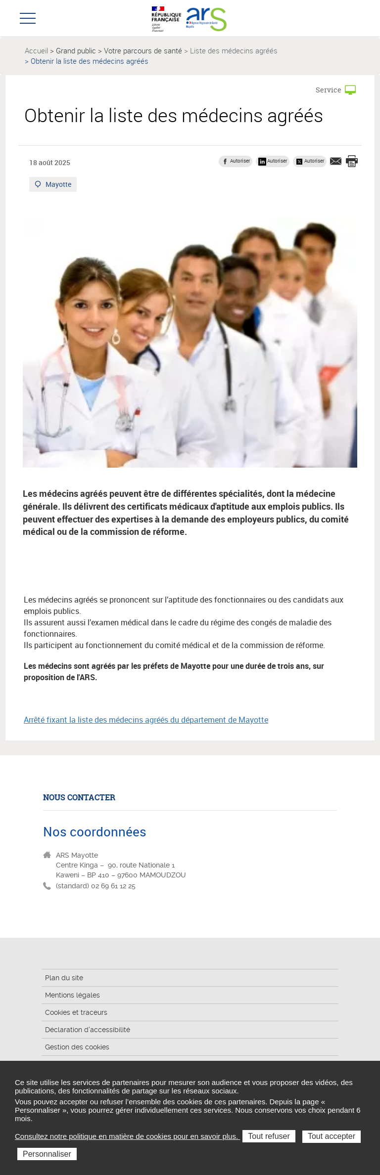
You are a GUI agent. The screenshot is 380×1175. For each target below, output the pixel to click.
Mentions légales (72, 995)
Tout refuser (268, 1136)
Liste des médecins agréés (234, 50)
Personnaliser (47, 1154)
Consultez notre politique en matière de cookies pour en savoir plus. (127, 1136)
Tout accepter (331, 1136)
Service (328, 89)
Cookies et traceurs (76, 1012)
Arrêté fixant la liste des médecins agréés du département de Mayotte (146, 719)
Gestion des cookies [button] (77, 1047)
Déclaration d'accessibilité (87, 1030)
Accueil (36, 50)
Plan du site (64, 978)
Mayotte (58, 185)
